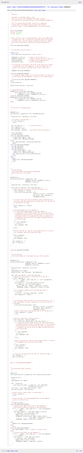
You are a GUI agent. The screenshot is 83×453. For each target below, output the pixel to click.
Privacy (12, 450)
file (36, 10)
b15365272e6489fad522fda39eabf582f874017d (31, 7)
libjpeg (61, 7)
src (49, 7)
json (80, 450)
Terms (16, 450)
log (39, 10)
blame (43, 10)
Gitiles (8, 450)
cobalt (9, 7)
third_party (54, 7)
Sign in (80, 2)
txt (77, 450)
